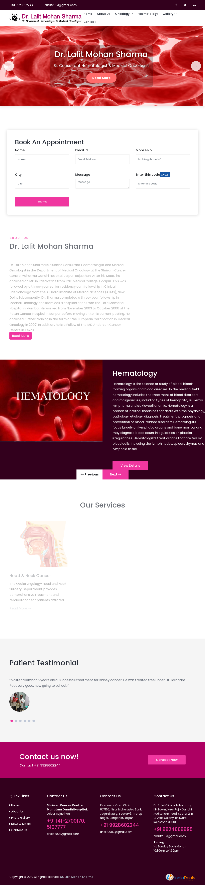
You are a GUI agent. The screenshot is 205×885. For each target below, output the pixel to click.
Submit (42, 201)
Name (20, 150)
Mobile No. (144, 150)
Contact (89, 22)
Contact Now (167, 759)
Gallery (168, 14)
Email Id (81, 150)
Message (82, 174)
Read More (101, 78)
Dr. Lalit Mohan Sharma (76, 877)
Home (87, 14)
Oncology (122, 14)
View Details (130, 465)
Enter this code (148, 174)
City (18, 174)
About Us (103, 14)
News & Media (20, 824)
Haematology (148, 14)
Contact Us (18, 830)
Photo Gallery (19, 818)
